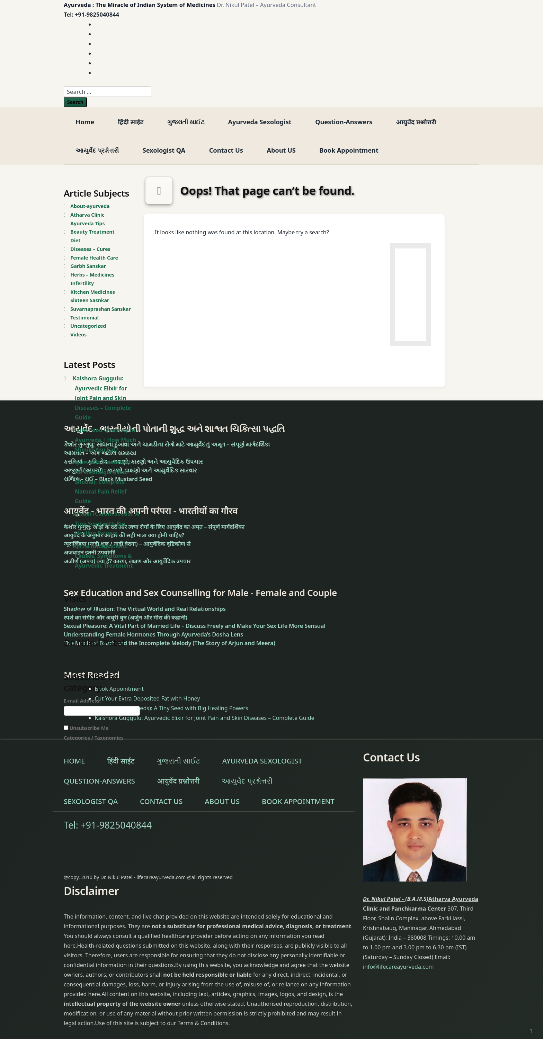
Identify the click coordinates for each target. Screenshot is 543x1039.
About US (281, 150)
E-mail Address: (82, 700)
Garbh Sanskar (88, 266)
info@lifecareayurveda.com (398, 966)
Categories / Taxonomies (94, 737)
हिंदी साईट (131, 121)
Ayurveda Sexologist (260, 121)
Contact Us (226, 150)
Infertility (82, 283)
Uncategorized (88, 326)
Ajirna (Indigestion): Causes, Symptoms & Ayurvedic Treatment (103, 555)
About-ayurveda (89, 206)
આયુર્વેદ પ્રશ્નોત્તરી (97, 150)
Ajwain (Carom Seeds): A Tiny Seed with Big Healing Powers (106, 523)
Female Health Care (94, 257)
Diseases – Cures (90, 249)
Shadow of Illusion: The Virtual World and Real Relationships (145, 609)
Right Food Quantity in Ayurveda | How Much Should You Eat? (104, 439)
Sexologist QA (164, 150)
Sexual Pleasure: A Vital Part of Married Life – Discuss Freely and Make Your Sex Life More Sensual (195, 626)
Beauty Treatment (92, 231)
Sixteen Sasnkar (89, 300)
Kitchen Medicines (92, 292)
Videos (78, 334)
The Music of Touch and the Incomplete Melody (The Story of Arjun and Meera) (169, 643)
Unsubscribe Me (86, 728)
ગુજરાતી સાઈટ (185, 121)
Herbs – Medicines (92, 274)
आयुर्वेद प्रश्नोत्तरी (416, 121)
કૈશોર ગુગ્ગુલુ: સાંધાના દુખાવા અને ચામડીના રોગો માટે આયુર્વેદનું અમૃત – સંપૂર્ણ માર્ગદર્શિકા (167, 444)
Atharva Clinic (87, 214)
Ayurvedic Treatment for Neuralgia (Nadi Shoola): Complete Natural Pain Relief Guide (102, 481)
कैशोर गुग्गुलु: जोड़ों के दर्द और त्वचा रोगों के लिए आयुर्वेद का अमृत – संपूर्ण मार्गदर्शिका (154, 527)
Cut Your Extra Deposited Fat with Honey (147, 698)
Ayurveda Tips (87, 223)
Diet (75, 240)
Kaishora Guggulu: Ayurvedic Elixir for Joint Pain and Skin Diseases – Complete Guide (102, 397)
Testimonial (84, 317)
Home (84, 121)
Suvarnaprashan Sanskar (100, 309)
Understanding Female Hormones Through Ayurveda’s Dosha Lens (153, 634)
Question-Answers (343, 121)
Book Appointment (349, 150)
